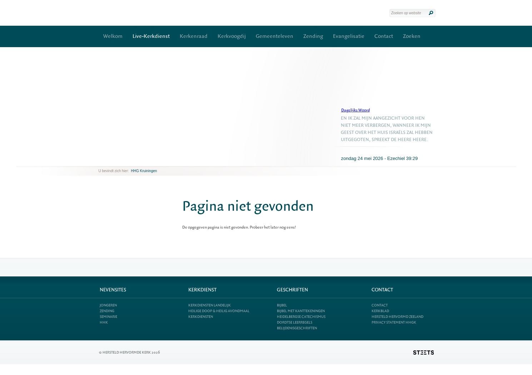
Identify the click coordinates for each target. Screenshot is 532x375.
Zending (313, 36)
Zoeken (412, 36)
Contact (383, 36)
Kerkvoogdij (232, 36)
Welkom (113, 36)
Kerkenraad (194, 36)
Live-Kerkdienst (151, 36)
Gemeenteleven (274, 36)
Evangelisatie (348, 36)
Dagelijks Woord (355, 110)
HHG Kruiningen (144, 171)
